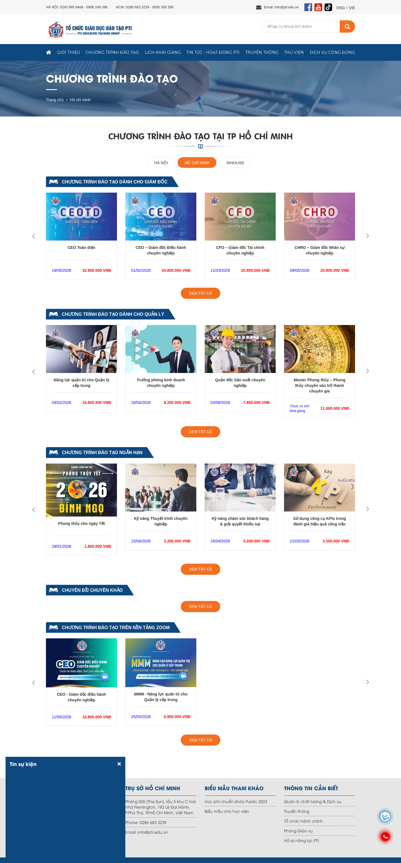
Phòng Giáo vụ (298, 830)
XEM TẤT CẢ (200, 293)
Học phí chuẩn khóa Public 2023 (236, 801)
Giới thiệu (68, 52)
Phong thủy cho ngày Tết (81, 523)
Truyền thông (261, 52)
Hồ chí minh (80, 100)
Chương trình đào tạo (112, 52)
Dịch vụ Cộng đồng (332, 52)
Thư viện (294, 52)
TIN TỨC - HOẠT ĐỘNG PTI (212, 52)
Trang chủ (55, 100)
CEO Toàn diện (82, 247)
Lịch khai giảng (163, 52)
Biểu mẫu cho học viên (227, 811)
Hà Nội (161, 163)
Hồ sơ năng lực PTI (301, 840)
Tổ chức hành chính (303, 820)
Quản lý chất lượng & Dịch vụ (312, 801)
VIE (352, 8)
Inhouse (235, 163)
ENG (340, 8)
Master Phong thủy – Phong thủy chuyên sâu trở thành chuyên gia (320, 385)
